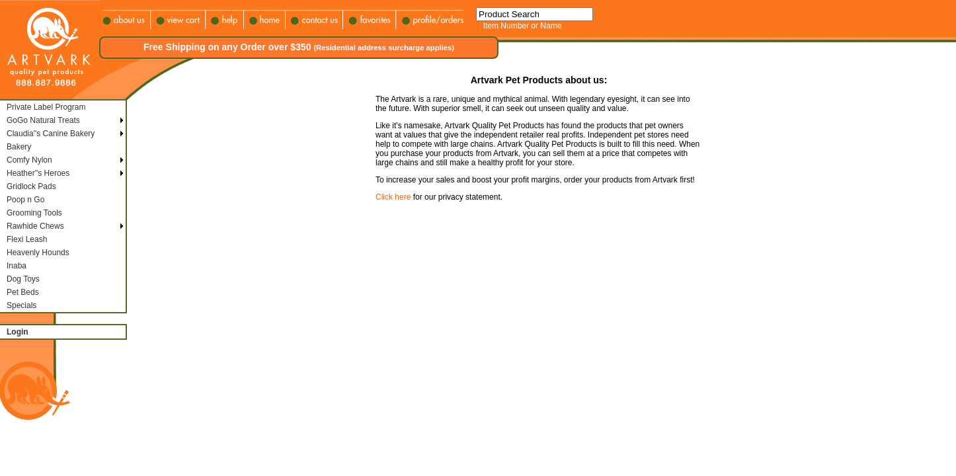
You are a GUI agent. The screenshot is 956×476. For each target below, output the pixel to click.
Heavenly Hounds (38, 252)
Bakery (19, 146)
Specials (21, 305)
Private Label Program (46, 107)
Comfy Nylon (29, 160)
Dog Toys (23, 279)
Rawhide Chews (35, 226)
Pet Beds (23, 292)
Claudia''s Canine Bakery (51, 133)
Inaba (16, 265)
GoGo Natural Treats (43, 120)
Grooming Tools (34, 213)
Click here (393, 197)
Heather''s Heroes (38, 173)
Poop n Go (25, 199)
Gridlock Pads (31, 186)
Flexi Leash (27, 239)
